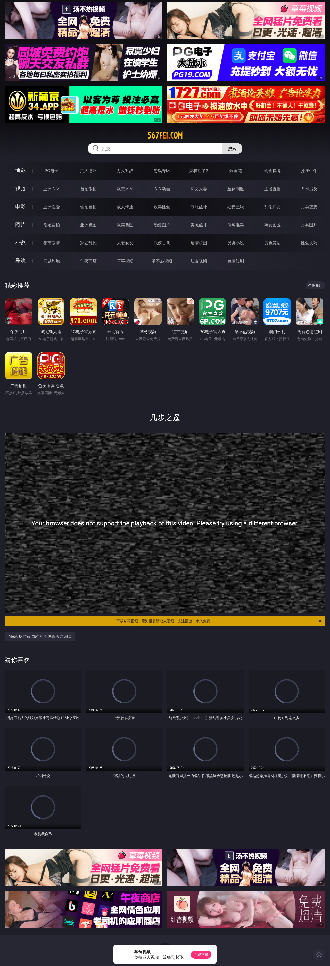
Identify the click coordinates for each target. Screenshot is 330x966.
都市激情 (51, 243)
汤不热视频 (162, 261)
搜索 (232, 148)
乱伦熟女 (272, 207)
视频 (20, 188)
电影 (20, 206)
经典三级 (235, 207)
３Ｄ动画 (162, 189)
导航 (20, 260)
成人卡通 (125, 207)
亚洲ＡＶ (51, 189)
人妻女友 (125, 243)
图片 (20, 224)
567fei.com (165, 135)
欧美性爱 (162, 207)
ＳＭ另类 (309, 189)
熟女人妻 (199, 189)
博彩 (20, 170)
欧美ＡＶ (125, 189)
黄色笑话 (272, 243)
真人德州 (88, 171)
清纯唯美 (235, 225)
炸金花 (235, 171)
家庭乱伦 (88, 243)
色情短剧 (235, 261)
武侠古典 (162, 243)
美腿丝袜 (199, 225)
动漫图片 (162, 225)
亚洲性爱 (51, 207)
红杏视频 (199, 261)
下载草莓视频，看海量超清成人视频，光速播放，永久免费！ (219, 621)
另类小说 (235, 243)
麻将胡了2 (198, 171)
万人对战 (125, 171)
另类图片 (309, 225)
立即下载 (201, 954)
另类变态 (309, 207)
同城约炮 (51, 261)
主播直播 (272, 189)
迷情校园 (199, 243)
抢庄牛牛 (309, 171)
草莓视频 (125, 261)
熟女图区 (272, 225)
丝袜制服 (235, 189)
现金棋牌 (272, 171)
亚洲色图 (88, 225)
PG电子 (51, 171)
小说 (20, 242)
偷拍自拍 (88, 207)
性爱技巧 (309, 243)
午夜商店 (88, 261)
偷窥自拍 (51, 225)
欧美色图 (125, 225)
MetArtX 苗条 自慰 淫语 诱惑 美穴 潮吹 (40, 636)
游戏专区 (162, 171)
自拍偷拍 (88, 189)
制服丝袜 (199, 207)
